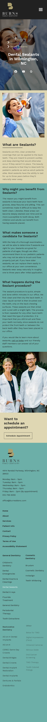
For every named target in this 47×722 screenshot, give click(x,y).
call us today (18, 335)
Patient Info (9, 525)
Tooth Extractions (11, 613)
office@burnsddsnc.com (14, 500)
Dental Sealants (10, 584)
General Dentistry (19, 42)
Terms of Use (9, 540)
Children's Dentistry (7, 562)
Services (21, 38)
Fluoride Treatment (8, 594)
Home (11, 38)
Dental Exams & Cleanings (10, 577)
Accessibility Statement (15, 545)
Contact (7, 530)
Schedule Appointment (18, 432)
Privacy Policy (9, 535)
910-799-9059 (9, 495)
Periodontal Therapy (8, 607)
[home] (10, 9)
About (6, 515)
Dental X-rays (9, 588)
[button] (40, 9)
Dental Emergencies (9, 569)
